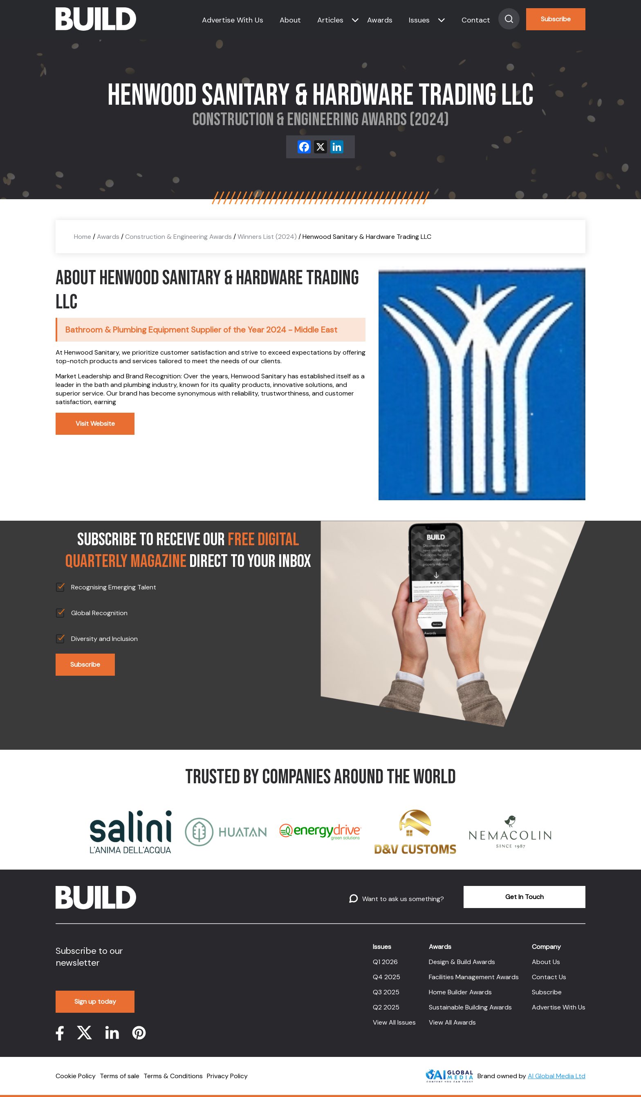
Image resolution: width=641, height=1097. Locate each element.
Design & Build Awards (462, 962)
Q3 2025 (386, 992)
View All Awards (452, 1022)
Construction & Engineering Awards (178, 236)
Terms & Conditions (173, 1076)
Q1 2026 (385, 962)
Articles (330, 20)
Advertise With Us (232, 20)
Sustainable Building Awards (470, 1007)
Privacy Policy (227, 1076)
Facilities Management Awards (474, 977)
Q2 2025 (386, 1007)
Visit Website (95, 423)
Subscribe (556, 19)
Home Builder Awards (460, 992)
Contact (476, 20)
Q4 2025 (386, 977)
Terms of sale (119, 1076)
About (290, 20)
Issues (419, 20)
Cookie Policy (76, 1076)
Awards (379, 20)
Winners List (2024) (267, 236)
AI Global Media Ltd (556, 1076)
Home (82, 236)
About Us (546, 962)
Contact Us (549, 977)
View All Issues (394, 1022)
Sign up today (95, 1001)
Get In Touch (524, 896)
